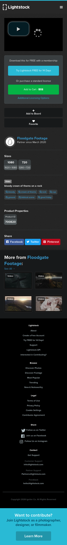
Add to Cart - (33, 89)
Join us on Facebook (36, 435)
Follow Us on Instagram (36, 441)
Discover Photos (33, 368)
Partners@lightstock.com (33, 474)
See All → (9, 269)
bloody (10, 192)
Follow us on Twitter (36, 430)
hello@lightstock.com (33, 483)
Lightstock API (33, 349)
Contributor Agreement (33, 415)
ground (10, 197)
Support (33, 345)
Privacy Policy (33, 405)
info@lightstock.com (33, 464)
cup (53, 192)
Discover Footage (33, 372)
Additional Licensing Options (33, 98)
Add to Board (33, 112)
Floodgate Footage (32, 138)
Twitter (32, 242)
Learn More (33, 536)
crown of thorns (27, 192)
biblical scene (26, 197)
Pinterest (51, 242)
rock (43, 192)
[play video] (18, 29)
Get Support (33, 455)
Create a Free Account (33, 335)
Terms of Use (33, 400)
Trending (33, 382)
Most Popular (33, 377)
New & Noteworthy (33, 387)
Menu (61, 7)
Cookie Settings (33, 410)
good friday (44, 197)
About (33, 330)
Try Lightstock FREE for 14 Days (33, 70)
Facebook (14, 242)
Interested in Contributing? (34, 354)
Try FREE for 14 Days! (33, 340)
